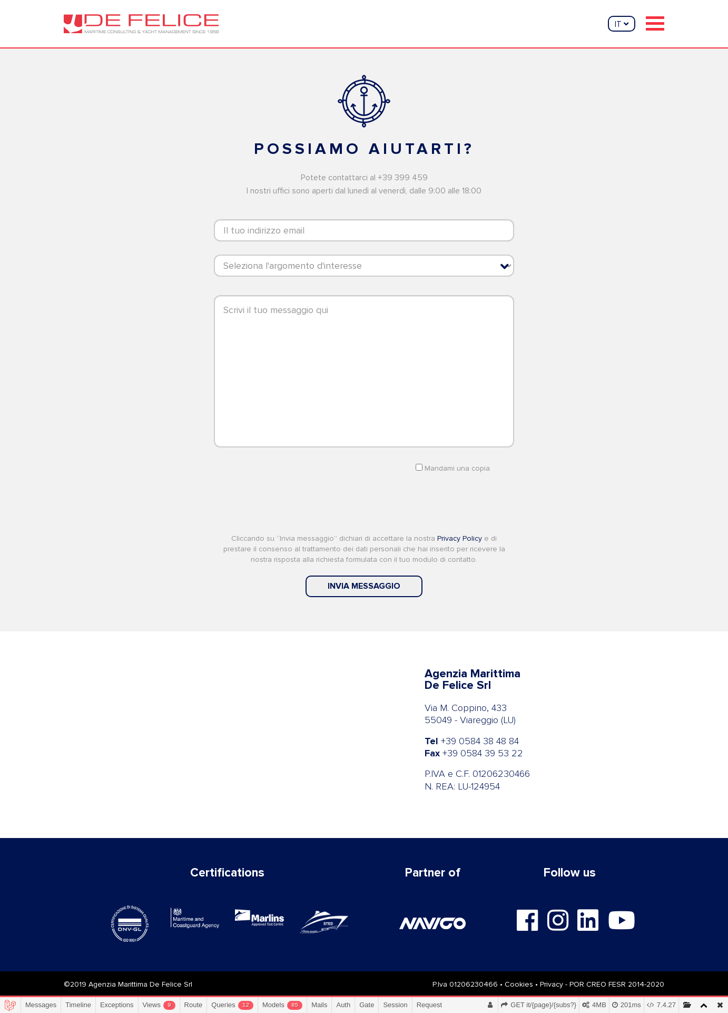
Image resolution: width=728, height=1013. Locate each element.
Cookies (519, 984)
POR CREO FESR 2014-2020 (616, 984)
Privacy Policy (459, 538)
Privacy (551, 984)
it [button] (621, 24)
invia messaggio (364, 586)
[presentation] (364, 502)
